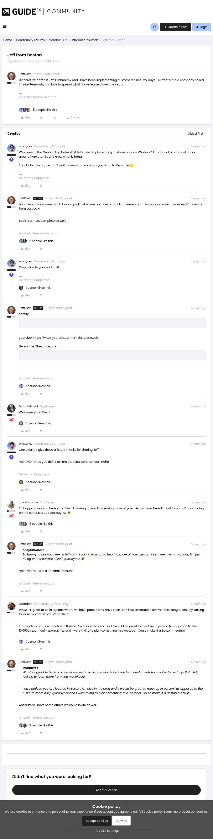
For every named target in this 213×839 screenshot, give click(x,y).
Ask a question (106, 790)
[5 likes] (38, 110)
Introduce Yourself (85, 40)
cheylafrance (28, 502)
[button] (4, 28)
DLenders (25, 604)
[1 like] (35, 288)
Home (7, 40)
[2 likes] (36, 241)
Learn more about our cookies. (186, 812)
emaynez (25, 146)
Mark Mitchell (28, 406)
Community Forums (30, 40)
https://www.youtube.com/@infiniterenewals (65, 338)
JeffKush (25, 74)
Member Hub (58, 40)
